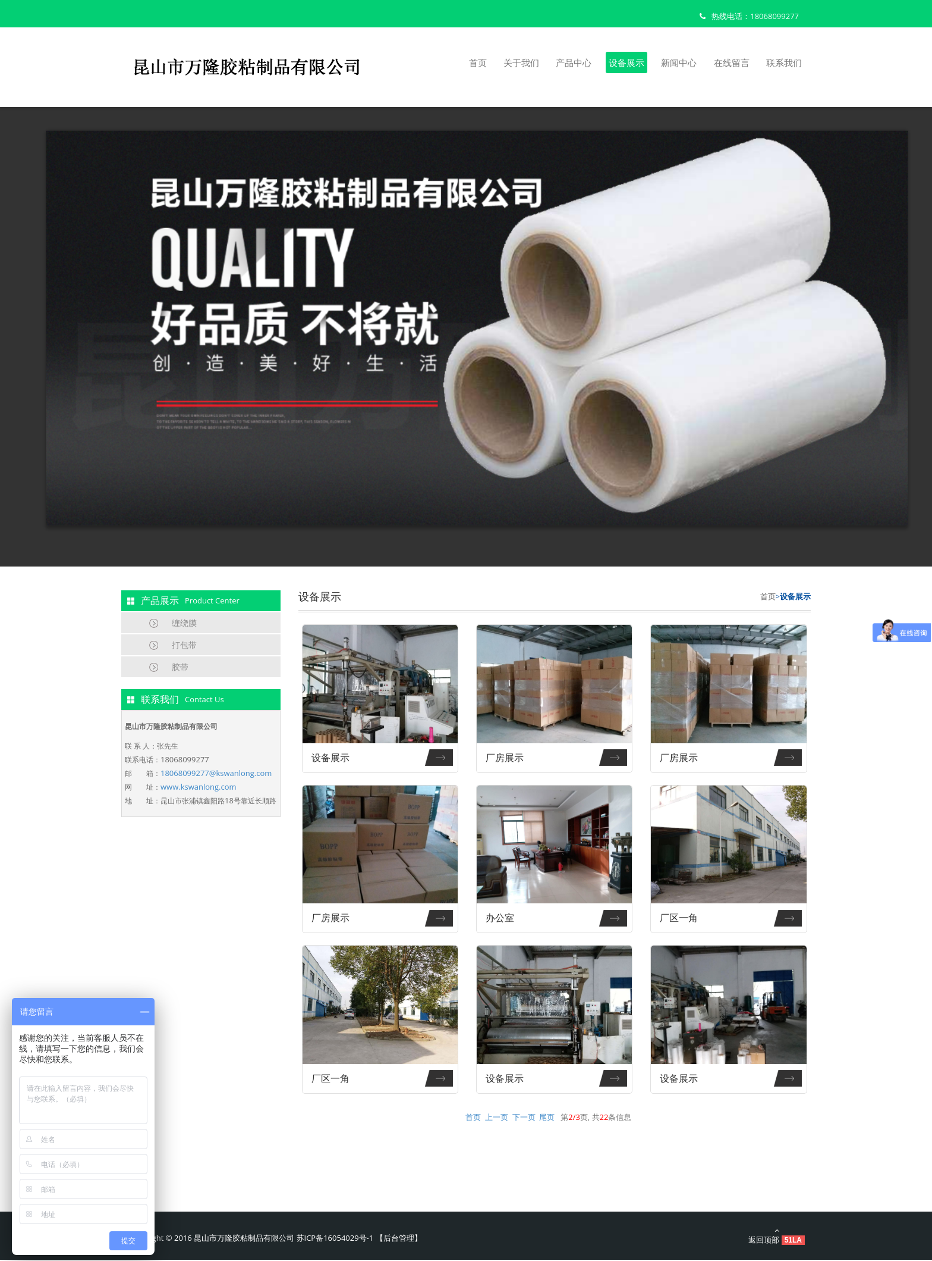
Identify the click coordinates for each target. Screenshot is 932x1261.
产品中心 (573, 62)
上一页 (496, 1118)
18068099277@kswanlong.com (216, 773)
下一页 (524, 1118)
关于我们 (521, 62)
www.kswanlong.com (198, 786)
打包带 (184, 644)
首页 (478, 62)
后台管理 (398, 1239)
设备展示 (626, 62)
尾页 (547, 1118)
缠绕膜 (184, 622)
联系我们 (784, 62)
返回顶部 (776, 1237)
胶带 (180, 666)
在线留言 (732, 62)
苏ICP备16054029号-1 (335, 1239)
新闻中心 (679, 62)
